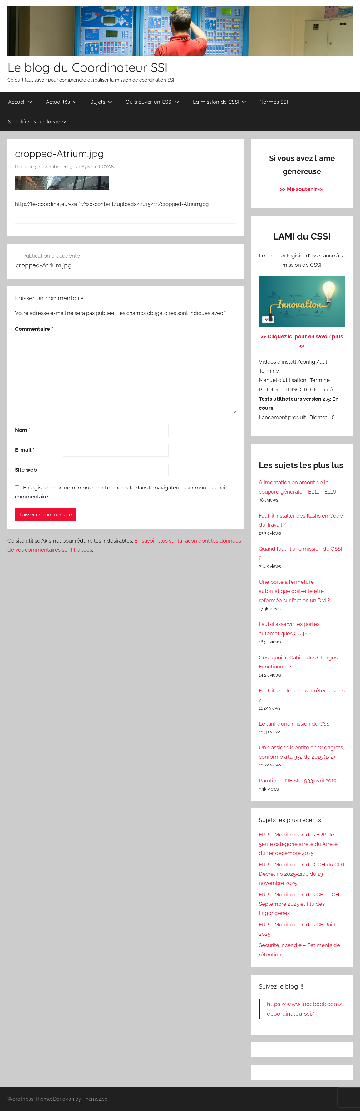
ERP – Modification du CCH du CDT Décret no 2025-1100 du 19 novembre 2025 (302, 873)
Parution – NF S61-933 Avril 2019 (298, 780)
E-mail (24, 450)
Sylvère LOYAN (98, 167)
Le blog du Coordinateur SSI (87, 67)
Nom (22, 430)
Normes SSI (273, 101)
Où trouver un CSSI (153, 101)
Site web (26, 470)
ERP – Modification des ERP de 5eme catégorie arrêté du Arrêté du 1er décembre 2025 (298, 843)
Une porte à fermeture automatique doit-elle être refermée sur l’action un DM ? (294, 591)
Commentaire (34, 329)
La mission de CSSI (219, 101)
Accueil (20, 101)
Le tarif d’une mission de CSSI (295, 724)
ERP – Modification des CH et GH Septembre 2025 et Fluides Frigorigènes (299, 903)
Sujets (101, 101)
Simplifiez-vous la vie (37, 121)
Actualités (61, 101)
